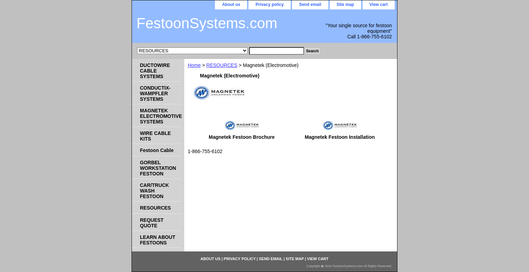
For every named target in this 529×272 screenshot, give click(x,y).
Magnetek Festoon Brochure (242, 137)
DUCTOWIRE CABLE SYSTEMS (155, 70)
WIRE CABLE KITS (155, 136)
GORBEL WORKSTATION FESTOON (158, 168)
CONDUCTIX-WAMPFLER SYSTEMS (155, 93)
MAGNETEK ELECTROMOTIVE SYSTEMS (160, 116)
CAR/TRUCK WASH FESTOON (154, 190)
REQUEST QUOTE (152, 222)
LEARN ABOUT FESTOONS (157, 239)
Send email (310, 4)
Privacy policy (269, 4)
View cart (379, 4)
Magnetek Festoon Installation (340, 137)
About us (231, 4)
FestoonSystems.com (206, 23)
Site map (345, 4)
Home (194, 65)
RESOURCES (221, 65)
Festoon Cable (156, 150)
